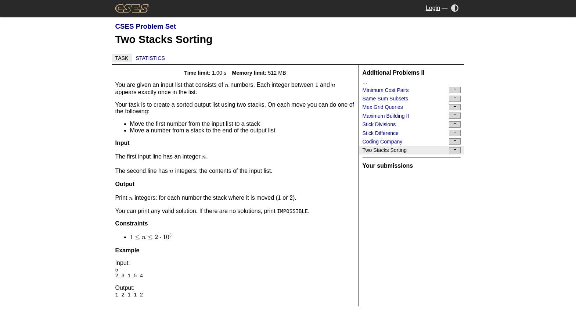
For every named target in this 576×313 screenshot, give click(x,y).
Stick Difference (412, 133)
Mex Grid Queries (412, 107)
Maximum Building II (412, 116)
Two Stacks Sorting (412, 150)
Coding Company (412, 141)
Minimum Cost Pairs (412, 90)
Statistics (150, 58)
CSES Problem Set (145, 26)
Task (122, 58)
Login (433, 8)
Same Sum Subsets (412, 99)
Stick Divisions (412, 124)
